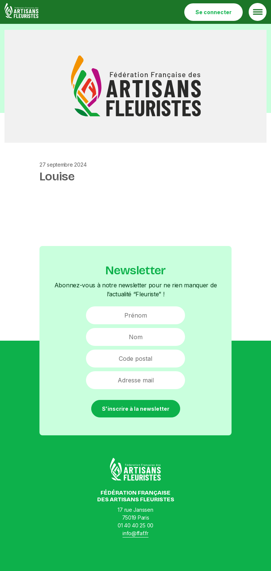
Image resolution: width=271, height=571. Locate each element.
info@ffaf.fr (135, 533)
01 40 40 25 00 (135, 525)
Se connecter (213, 12)
